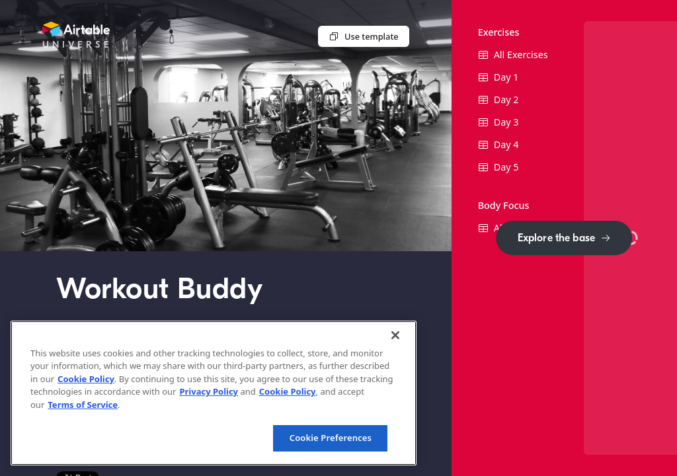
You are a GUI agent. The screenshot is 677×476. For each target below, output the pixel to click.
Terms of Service (83, 405)
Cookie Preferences (331, 438)
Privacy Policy (208, 391)
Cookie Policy (86, 379)
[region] (214, 393)
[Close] (395, 335)
